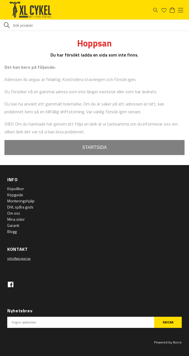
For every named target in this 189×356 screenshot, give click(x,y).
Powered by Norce (168, 342)
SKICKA (168, 322)
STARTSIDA (94, 147)
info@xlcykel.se (19, 258)
